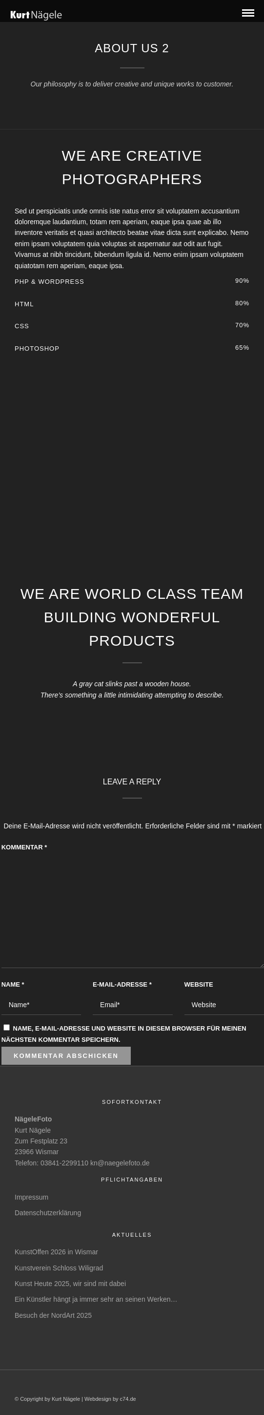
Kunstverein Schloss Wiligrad (59, 1268)
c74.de (128, 1399)
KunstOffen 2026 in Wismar (56, 1252)
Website (198, 984)
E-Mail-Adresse (122, 984)
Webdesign (97, 1399)
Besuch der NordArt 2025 (53, 1315)
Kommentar (24, 847)
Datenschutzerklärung (48, 1213)
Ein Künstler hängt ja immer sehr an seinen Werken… (96, 1299)
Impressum (31, 1197)
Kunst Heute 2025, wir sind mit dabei (70, 1284)
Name (12, 984)
